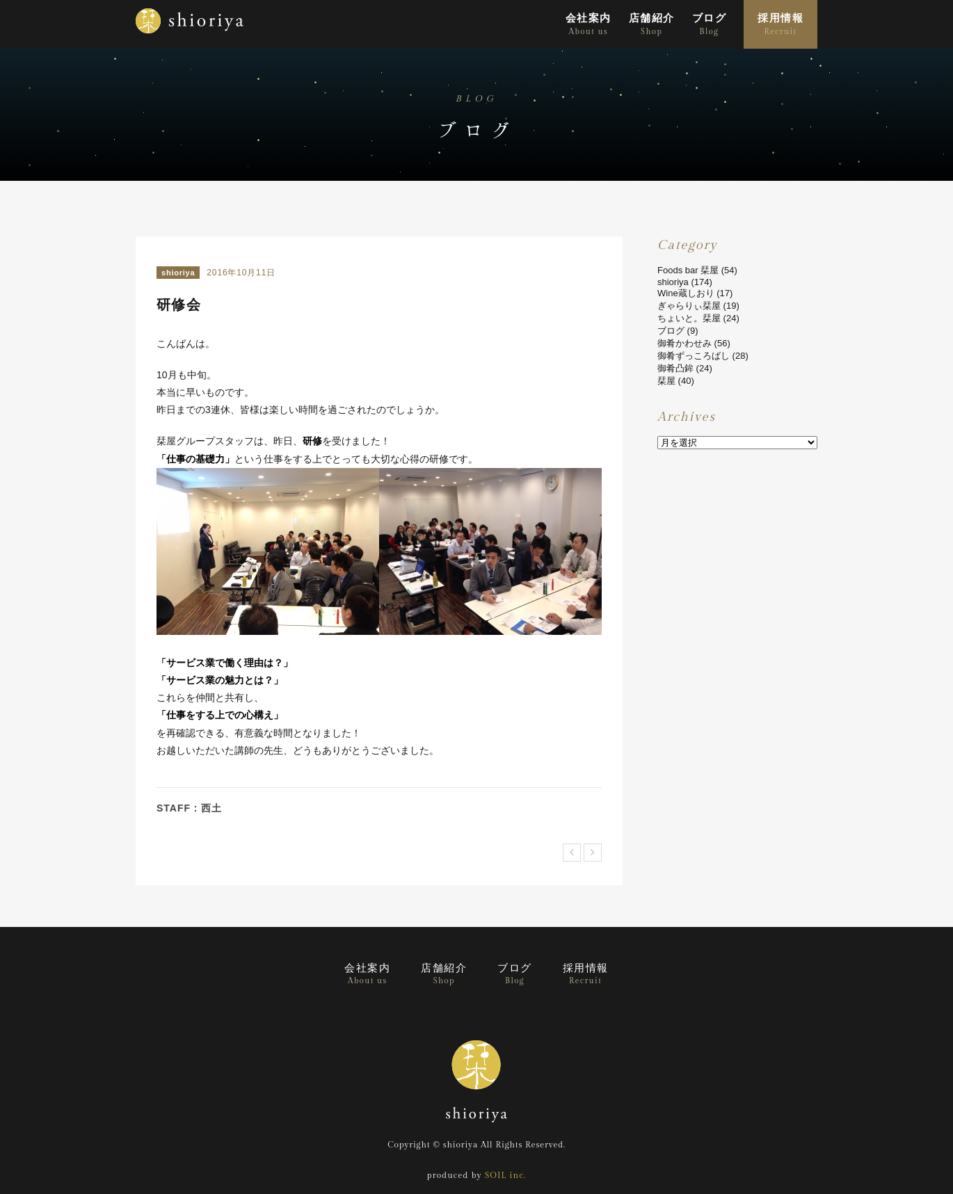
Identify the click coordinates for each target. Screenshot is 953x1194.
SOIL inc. (505, 1175)
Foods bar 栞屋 (688, 270)
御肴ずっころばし (693, 355)
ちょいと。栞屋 (689, 318)
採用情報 (780, 25)
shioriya (178, 272)
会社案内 (588, 25)
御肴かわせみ (684, 343)
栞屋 (666, 381)
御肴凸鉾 (675, 368)
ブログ (709, 25)
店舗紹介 (652, 25)
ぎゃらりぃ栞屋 (689, 305)
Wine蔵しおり (685, 293)
